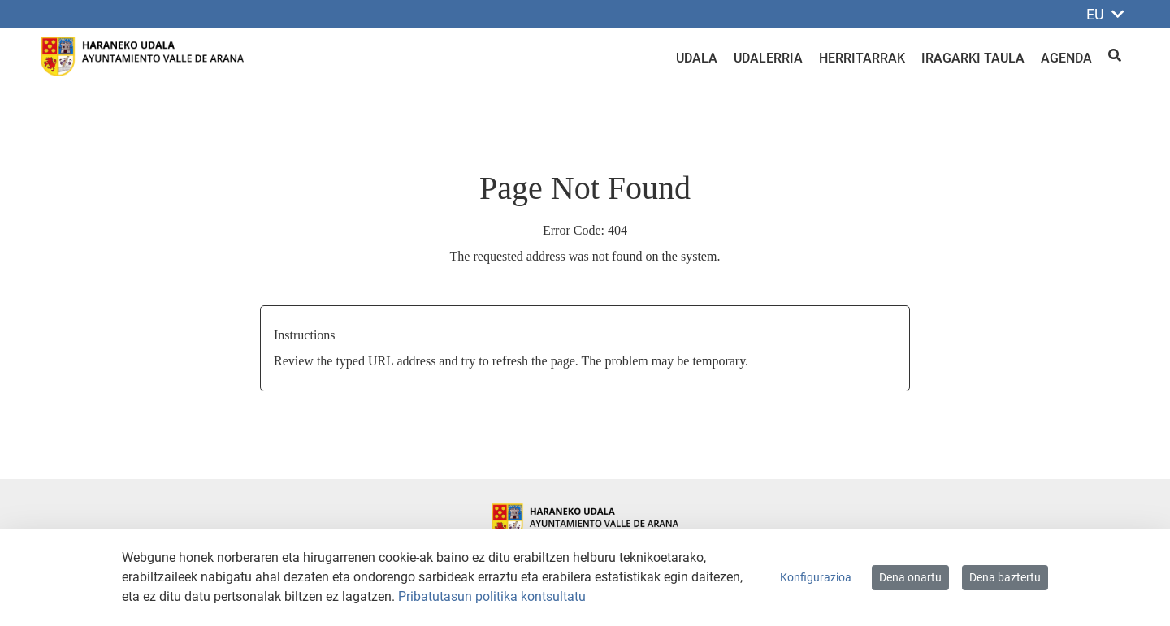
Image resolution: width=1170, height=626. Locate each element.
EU (1105, 14)
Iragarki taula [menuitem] (973, 58)
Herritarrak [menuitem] (862, 58)
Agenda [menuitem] (1066, 58)
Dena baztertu (1005, 577)
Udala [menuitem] (696, 58)
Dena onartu (910, 577)
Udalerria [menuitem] (768, 58)
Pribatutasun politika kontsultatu (492, 596)
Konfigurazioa (816, 577)
